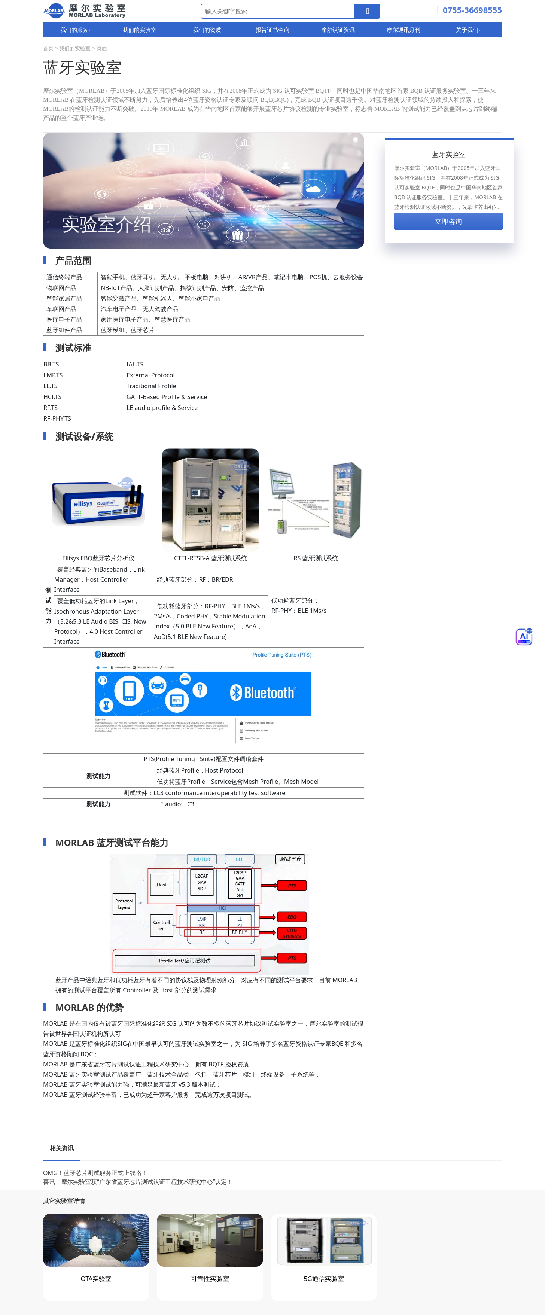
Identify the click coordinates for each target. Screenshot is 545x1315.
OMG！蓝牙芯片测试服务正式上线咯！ (95, 1173)
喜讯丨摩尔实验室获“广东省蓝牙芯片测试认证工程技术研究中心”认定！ (138, 1182)
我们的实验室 (75, 48)
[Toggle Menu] (524, 637)
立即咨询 (448, 221)
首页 (48, 48)
